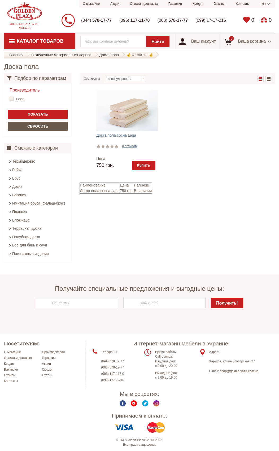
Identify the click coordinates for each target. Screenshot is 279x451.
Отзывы (219, 4)
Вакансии (11, 369)
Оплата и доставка (144, 4)
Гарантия (175, 4)
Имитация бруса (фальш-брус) (38, 203)
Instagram (156, 404)
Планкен (19, 212)
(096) (134, 20)
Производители (53, 352)
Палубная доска (26, 237)
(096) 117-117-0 (112, 374)
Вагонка (19, 195)
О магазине (91, 4)
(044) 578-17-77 (112, 361)
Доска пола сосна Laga (116, 135)
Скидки (47, 369)
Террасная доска (26, 228)
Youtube (134, 404)
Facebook (123, 404)
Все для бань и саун (29, 245)
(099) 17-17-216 (210, 20)
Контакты (243, 4)
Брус (16, 178)
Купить (143, 165)
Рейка (17, 170)
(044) (96, 20)
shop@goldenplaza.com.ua (239, 371)
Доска (17, 186)
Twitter (145, 404)
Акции (114, 4)
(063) (172, 20)
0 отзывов (129, 146)
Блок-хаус (20, 220)
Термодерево (23, 161)
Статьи (47, 375)
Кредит (198, 4)
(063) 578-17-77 (112, 368)
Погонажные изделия (30, 253)
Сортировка (92, 78)
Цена (100, 159)
